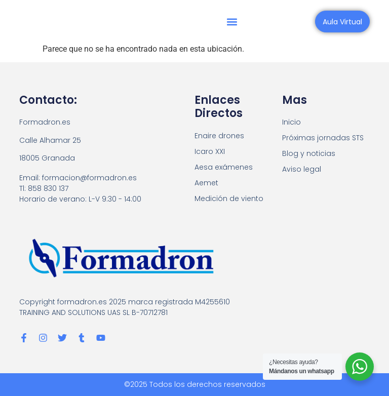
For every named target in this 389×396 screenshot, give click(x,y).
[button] (232, 21)
